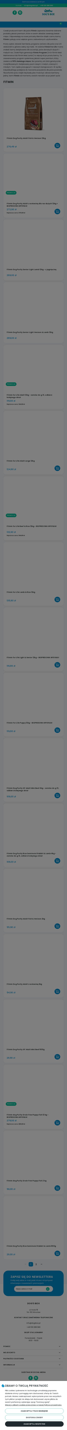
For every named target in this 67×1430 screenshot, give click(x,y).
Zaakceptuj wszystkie (34, 1424)
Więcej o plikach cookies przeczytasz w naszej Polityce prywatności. (33, 1405)
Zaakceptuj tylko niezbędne (34, 1411)
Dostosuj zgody (34, 1417)
